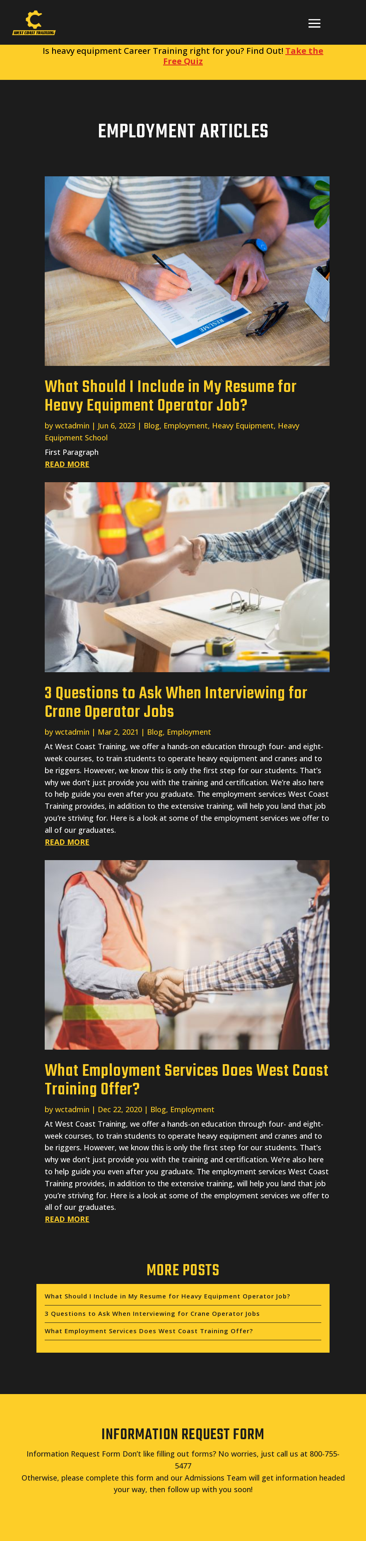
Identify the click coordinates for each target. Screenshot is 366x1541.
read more (67, 464)
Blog (151, 425)
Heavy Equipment (243, 425)
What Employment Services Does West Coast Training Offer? (187, 1080)
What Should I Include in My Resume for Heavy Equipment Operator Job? (171, 396)
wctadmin (72, 425)
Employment (186, 425)
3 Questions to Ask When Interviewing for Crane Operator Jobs (176, 703)
